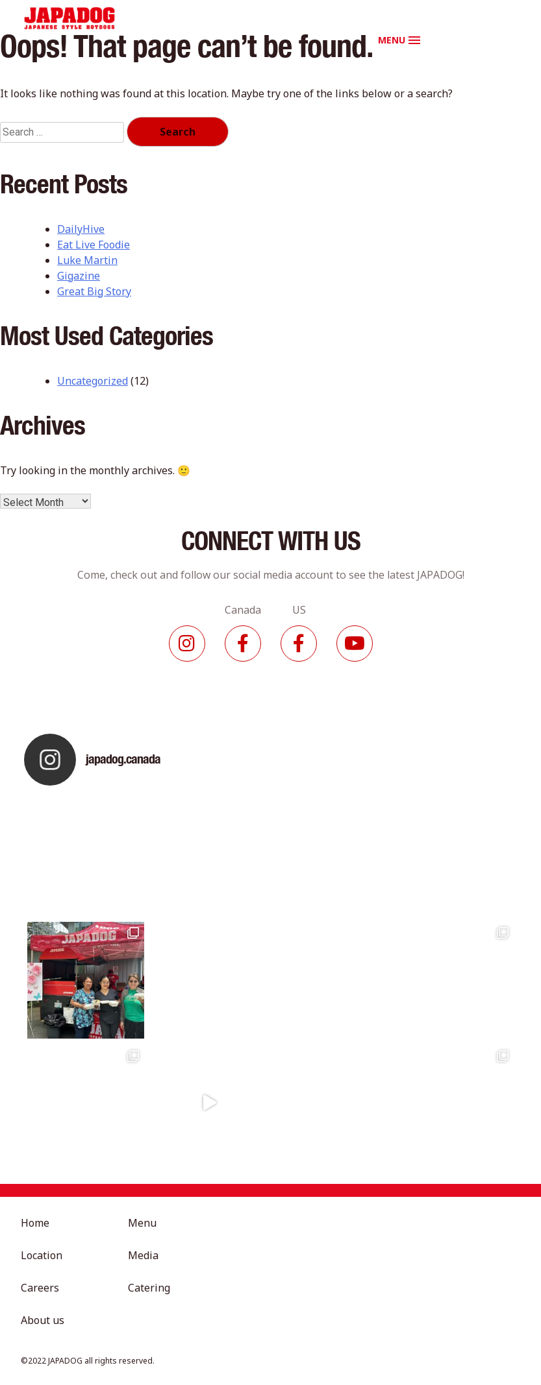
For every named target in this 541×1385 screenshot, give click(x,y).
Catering (149, 1288)
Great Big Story (94, 291)
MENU (391, 40)
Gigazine (78, 276)
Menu (142, 1223)
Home (35, 1223)
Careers (40, 1288)
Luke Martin (87, 260)
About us (42, 1320)
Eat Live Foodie (93, 244)
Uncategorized (92, 381)
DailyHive (81, 229)
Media (143, 1255)
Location (41, 1255)
